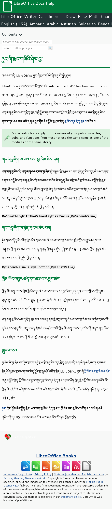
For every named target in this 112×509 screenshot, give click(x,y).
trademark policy (71, 497)
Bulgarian (87, 24)
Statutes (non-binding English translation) (79, 474)
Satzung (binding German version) (24, 478)
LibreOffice (11, 16)
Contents (9, 34)
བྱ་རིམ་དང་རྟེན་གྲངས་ (75, 121)
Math (94, 16)
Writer (30, 16)
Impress (56, 16)
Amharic (37, 24)
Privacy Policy (42, 474)
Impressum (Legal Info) (17, 474)
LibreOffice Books (56, 456)
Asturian (68, 24)
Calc (42, 16)
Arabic (52, 24)
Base (82, 16)
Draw (70, 16)
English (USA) (14, 24)
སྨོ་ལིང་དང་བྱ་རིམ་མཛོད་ (97, 371)
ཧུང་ (4, 408)
